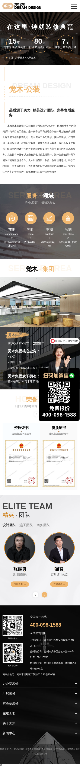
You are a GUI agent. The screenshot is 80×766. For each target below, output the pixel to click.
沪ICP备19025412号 (40, 757)
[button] (44, 594)
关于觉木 (20, 57)
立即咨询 (20, 584)
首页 (10, 57)
